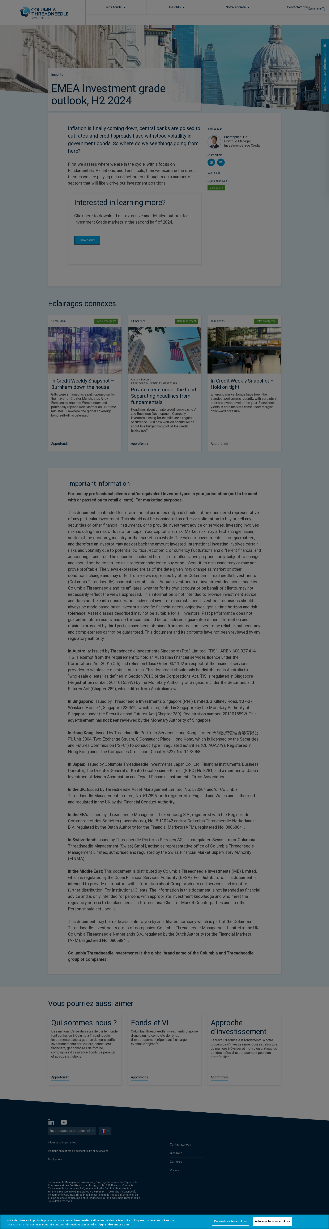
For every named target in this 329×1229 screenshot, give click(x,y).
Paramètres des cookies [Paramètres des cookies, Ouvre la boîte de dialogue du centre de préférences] (230, 1221)
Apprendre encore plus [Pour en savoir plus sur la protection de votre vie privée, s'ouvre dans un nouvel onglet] (113, 1224)
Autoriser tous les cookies (272, 1221)
